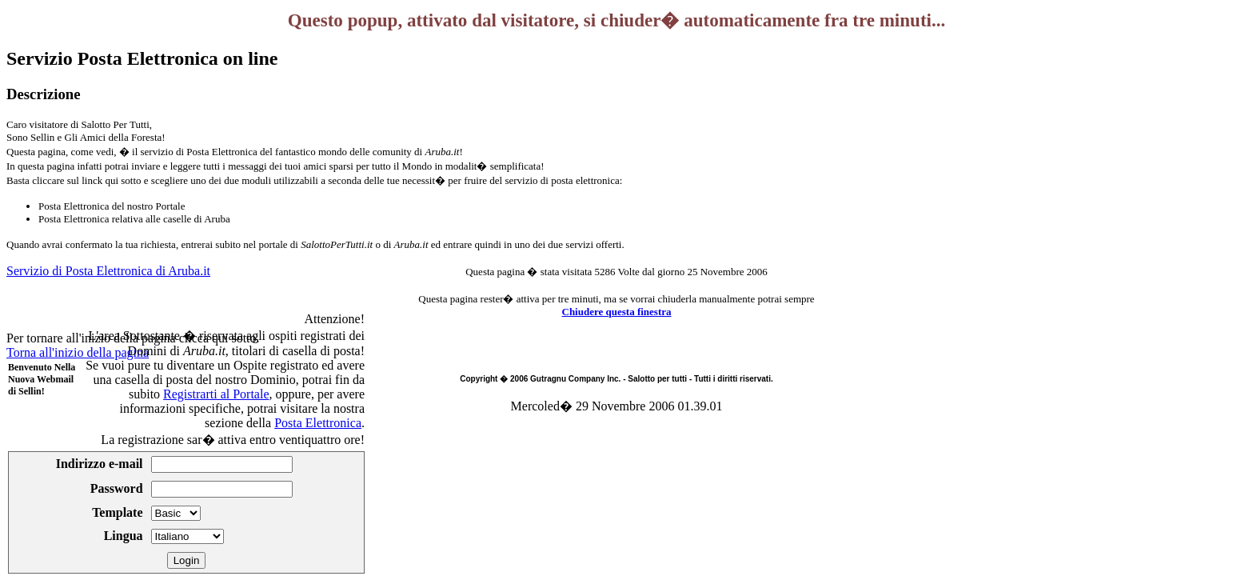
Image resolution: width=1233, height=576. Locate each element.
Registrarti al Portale (216, 394)
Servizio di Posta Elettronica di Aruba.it (108, 271)
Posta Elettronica (317, 423)
